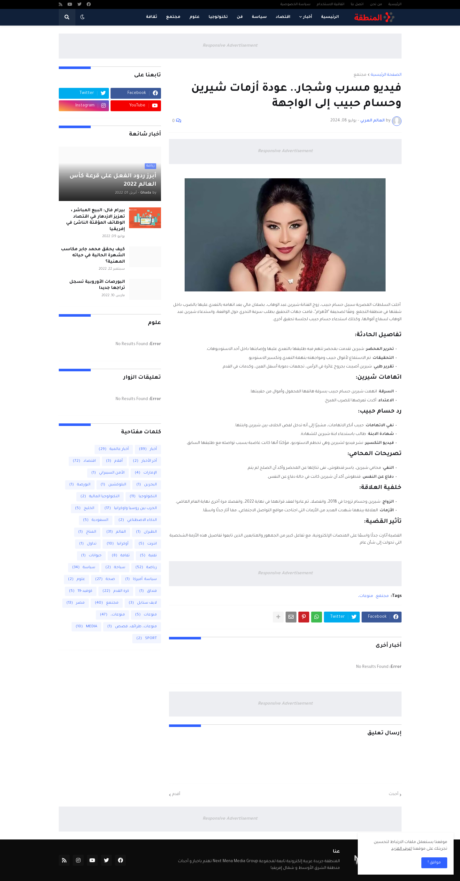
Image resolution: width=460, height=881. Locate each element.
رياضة (146, 567)
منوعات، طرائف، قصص (132, 626)
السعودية (95, 520)
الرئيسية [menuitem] (330, 17)
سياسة (83, 567)
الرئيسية (395, 4)
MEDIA (86, 626)
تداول (87, 544)
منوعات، (365, 596)
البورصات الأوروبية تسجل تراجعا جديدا (97, 285)
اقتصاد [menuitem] (283, 17)
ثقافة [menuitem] (151, 17)
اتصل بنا (357, 4)
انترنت (148, 544)
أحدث (393, 794)
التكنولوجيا (143, 496)
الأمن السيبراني (108, 473)
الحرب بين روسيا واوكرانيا (130, 508)
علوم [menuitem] (194, 17)
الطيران (146, 532)
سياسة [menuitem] (259, 17)
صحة (105, 579)
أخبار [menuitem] (307, 17)
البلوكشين (113, 485)
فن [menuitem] (240, 17)
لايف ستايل (143, 603)
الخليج (84, 508)
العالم (116, 532)
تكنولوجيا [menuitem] (218, 17)
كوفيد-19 (80, 591)
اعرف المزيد (401, 849)
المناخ (87, 532)
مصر (75, 603)
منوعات (146, 615)
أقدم (176, 794)
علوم (76, 579)
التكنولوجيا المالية (99, 496)
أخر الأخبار (145, 461)
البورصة (79, 485)
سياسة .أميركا (141, 579)
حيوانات (91, 555)
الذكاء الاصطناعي (138, 520)
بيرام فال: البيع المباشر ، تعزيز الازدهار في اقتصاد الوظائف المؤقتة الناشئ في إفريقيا (95, 220)
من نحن (376, 4)
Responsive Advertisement (230, 45)
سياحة (115, 567)
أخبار (148, 449)
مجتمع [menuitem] (173, 17)
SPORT (146, 638)
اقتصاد (84, 461)
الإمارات (146, 473)
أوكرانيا (117, 544)
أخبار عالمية (114, 449)
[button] (82, 17)
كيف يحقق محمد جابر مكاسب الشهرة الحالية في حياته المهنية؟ (93, 255)
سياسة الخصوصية (295, 4)
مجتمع (360, 75)
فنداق (148, 591)
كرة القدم (116, 591)
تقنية (148, 555)
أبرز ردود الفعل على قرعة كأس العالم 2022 (113, 180)
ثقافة (121, 555)
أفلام (114, 461)
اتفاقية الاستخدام (330, 4)
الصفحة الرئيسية (386, 75)
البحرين (146, 485)
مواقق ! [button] (434, 863)
